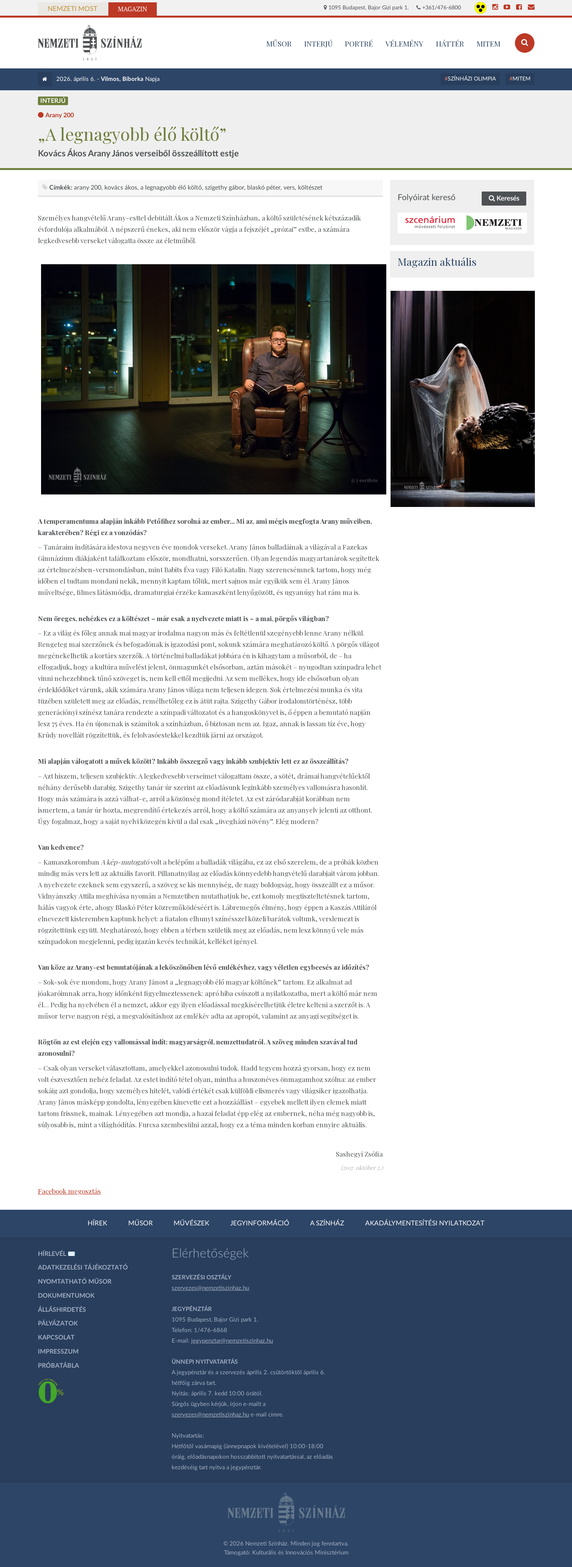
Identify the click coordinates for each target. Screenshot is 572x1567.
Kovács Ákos (120, 187)
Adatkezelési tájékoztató (83, 1267)
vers (289, 187)
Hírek (97, 1223)
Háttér (450, 43)
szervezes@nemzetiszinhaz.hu (210, 1288)
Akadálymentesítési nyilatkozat (424, 1223)
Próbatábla (58, 1366)
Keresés (504, 198)
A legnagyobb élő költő (171, 187)
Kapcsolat (56, 1337)
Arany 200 (87, 187)
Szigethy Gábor (224, 187)
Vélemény (404, 43)
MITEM (488, 43)
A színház (327, 1223)
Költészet (310, 187)
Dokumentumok (66, 1296)
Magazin (132, 9)
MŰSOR (279, 43)
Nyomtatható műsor (74, 1282)
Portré (359, 43)
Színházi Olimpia (472, 79)
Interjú (318, 43)
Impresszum (58, 1352)
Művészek (191, 1223)
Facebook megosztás (69, 1191)
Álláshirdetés (62, 1310)
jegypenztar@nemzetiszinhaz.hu (232, 1341)
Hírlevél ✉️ (56, 1254)
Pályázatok (58, 1323)
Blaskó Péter (263, 187)
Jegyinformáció (259, 1223)
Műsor (140, 1223)
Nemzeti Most (72, 9)
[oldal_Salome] (462, 399)
